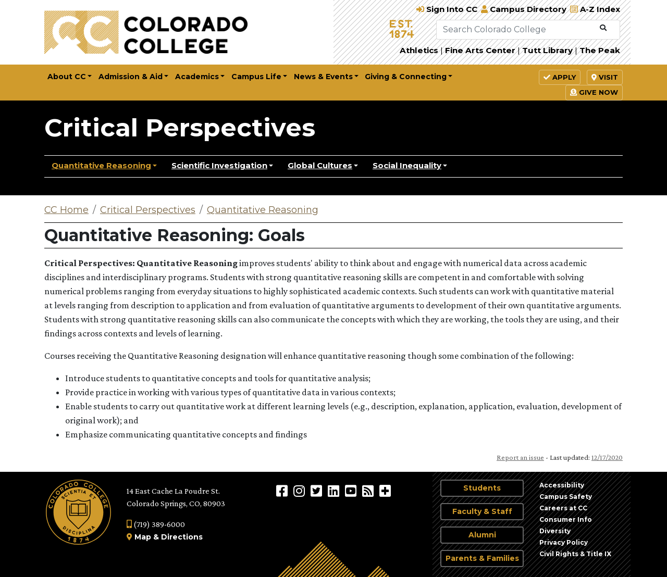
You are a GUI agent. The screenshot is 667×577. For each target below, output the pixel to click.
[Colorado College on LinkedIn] (334, 490)
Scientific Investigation (219, 165)
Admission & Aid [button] (130, 76)
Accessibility (561, 485)
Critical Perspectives (179, 127)
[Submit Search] (603, 28)
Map (142, 537)
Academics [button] (197, 76)
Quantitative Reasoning (101, 165)
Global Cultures (320, 165)
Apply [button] (560, 77)
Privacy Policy (563, 542)
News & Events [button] (323, 76)
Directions (182, 537)
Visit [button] (604, 77)
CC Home (66, 210)
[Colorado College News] (369, 490)
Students (482, 488)
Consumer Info (565, 519)
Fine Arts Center (480, 50)
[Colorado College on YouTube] (352, 490)
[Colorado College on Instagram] (300, 490)
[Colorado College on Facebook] (283, 490)
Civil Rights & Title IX (575, 554)
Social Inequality (407, 165)
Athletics (419, 50)
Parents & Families (482, 558)
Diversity (555, 531)
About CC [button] (66, 76)
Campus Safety (565, 496)
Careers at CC (563, 508)
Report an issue (520, 457)
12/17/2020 (607, 457)
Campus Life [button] (256, 76)
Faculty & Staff (482, 511)
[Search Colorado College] (516, 29)
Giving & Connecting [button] (406, 76)
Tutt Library (547, 50)
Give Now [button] (594, 92)
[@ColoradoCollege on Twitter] (317, 490)
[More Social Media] (385, 490)
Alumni (482, 535)
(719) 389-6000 (156, 524)
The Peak (599, 50)
